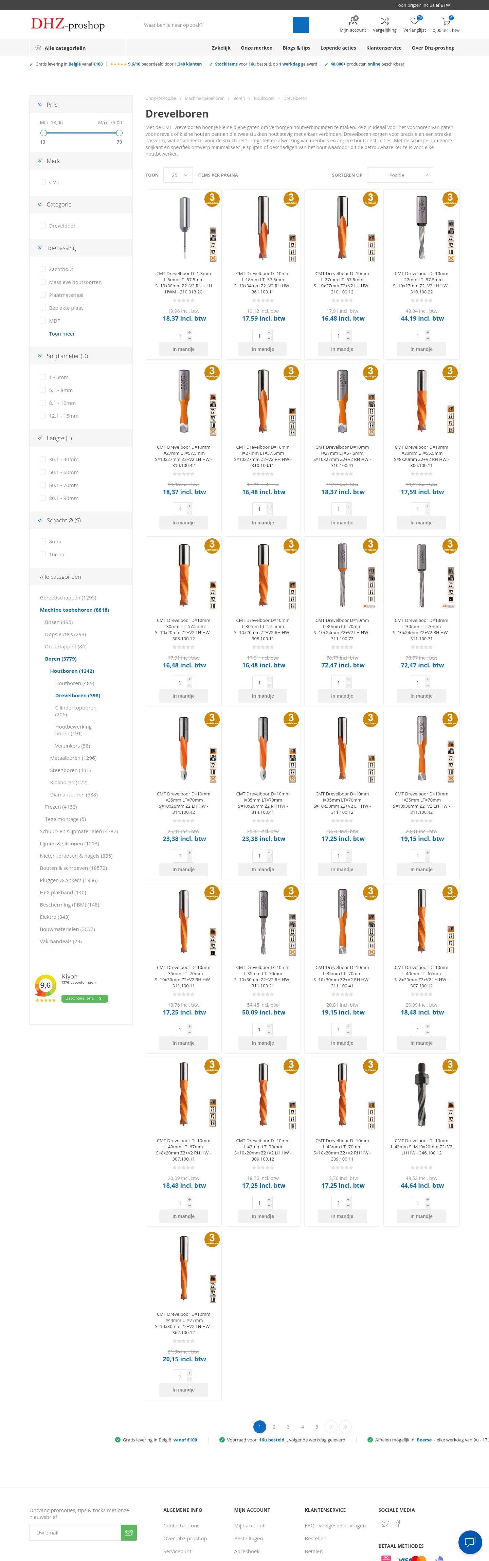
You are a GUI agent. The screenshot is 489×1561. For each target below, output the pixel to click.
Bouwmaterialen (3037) (67, 929)
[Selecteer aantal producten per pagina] (178, 175)
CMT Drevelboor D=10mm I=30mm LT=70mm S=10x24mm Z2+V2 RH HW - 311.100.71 (422, 602)
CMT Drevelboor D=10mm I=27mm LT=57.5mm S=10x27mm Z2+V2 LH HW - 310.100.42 (183, 442)
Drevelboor (62, 225)
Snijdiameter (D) (67, 356)
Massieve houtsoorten (75, 282)
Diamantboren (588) (73, 794)
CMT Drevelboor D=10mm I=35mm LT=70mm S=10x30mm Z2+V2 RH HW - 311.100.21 (263, 922)
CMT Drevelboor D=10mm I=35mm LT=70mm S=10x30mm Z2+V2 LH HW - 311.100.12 (342, 762)
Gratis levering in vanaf (69, 64)
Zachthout (61, 269)
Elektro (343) (54, 916)
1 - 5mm (59, 377)
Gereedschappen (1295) (68, 597)
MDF (54, 320)
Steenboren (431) (70, 770)
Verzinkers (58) (72, 745)
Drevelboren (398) (77, 695)
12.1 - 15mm (63, 415)
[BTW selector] (426, 5)
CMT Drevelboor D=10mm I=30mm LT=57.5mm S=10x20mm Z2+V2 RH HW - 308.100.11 (263, 602)
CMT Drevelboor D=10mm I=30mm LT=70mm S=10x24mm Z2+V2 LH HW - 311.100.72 (342, 602)
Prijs (52, 104)
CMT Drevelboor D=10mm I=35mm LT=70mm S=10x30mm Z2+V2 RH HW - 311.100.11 (184, 922)
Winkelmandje (251, 1501)
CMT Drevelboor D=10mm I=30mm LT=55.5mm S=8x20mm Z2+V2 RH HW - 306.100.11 (421, 442)
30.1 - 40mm (63, 459)
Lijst (455, 175)
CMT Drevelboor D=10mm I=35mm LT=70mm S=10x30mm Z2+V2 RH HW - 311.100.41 (342, 922)
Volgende (331, 1331)
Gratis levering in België (160, 1345)
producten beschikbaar (367, 64)
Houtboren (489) (74, 683)
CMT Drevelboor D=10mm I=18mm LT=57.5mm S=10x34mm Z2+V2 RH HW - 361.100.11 (263, 282)
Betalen (314, 1456)
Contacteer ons (181, 1430)
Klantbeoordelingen (186, 1514)
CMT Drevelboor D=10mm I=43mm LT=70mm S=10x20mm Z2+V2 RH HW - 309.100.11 (342, 1082)
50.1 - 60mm (63, 472)
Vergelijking (385, 30)
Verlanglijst (247, 1514)
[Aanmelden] (75, 1438)
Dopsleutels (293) (65, 634)
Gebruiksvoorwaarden (189, 1501)
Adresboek (246, 1456)
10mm (56, 554)
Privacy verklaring (184, 1488)
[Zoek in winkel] (215, 25)
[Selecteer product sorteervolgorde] (400, 175)
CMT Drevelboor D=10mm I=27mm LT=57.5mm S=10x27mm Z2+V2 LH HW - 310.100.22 (421, 282)
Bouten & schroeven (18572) (73, 867)
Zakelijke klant (322, 1494)
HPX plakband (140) (63, 892)
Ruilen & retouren (326, 1481)
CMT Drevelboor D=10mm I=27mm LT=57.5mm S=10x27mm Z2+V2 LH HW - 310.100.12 (342, 282)
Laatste (345, 1331)
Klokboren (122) (68, 782)
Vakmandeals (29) (61, 941)
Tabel (442, 175)
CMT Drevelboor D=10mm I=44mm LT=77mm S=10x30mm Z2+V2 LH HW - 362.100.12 (183, 1242)
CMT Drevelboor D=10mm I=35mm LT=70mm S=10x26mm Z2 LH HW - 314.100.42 (184, 762)
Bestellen (316, 1443)
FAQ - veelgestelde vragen (335, 1430)
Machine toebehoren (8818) (74, 609)
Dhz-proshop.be (161, 98)
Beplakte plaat (66, 307)
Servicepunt (177, 1456)
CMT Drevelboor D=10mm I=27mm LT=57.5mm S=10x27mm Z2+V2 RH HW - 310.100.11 (263, 442)
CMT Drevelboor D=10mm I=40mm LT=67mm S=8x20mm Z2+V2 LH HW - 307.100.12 (421, 922)
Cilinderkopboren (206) (75, 711)
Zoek (301, 25)
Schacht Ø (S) (64, 520)
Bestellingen (248, 1443)
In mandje (194, 335)
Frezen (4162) (61, 806)
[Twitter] (385, 1428)
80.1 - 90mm (63, 498)
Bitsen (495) (59, 621)
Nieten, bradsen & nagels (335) (76, 855)
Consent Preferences (340, 1553)
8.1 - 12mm (62, 402)
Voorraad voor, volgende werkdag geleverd (286, 1345)
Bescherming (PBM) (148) (69, 904)
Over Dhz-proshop (185, 1443)
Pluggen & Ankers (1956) (68, 880)
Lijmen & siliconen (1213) (69, 843)
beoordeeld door (165, 64)
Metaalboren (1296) (73, 757)
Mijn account (353, 30)
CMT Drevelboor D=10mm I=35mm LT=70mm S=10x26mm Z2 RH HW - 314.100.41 (263, 762)
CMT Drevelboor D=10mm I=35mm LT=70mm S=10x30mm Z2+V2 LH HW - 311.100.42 (421, 762)
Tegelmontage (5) (65, 818)
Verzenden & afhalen (330, 1469)
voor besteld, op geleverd (266, 64)
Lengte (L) (59, 438)
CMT (54, 182)
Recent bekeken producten (253, 1472)
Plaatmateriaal (66, 294)
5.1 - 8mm (61, 390)
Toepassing (61, 248)
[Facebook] (398, 1428)
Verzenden (129, 1438)
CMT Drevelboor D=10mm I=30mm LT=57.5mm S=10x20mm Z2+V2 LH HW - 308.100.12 (183, 602)
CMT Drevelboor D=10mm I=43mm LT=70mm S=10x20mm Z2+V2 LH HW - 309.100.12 (262, 1082)
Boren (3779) (60, 658)
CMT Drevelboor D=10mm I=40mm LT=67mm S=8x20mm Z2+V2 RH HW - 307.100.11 (183, 1082)
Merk (53, 161)
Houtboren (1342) (72, 670)
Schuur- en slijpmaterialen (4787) (79, 831)
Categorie (59, 204)
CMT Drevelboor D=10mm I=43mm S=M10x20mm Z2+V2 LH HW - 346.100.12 (421, 1079)
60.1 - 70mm (63, 485)
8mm (55, 541)
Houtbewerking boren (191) (73, 730)
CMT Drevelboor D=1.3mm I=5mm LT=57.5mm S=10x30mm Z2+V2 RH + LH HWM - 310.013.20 (183, 282)
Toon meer (62, 333)
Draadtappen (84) (65, 646)
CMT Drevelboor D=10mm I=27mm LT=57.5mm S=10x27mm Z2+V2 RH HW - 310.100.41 (342, 442)
